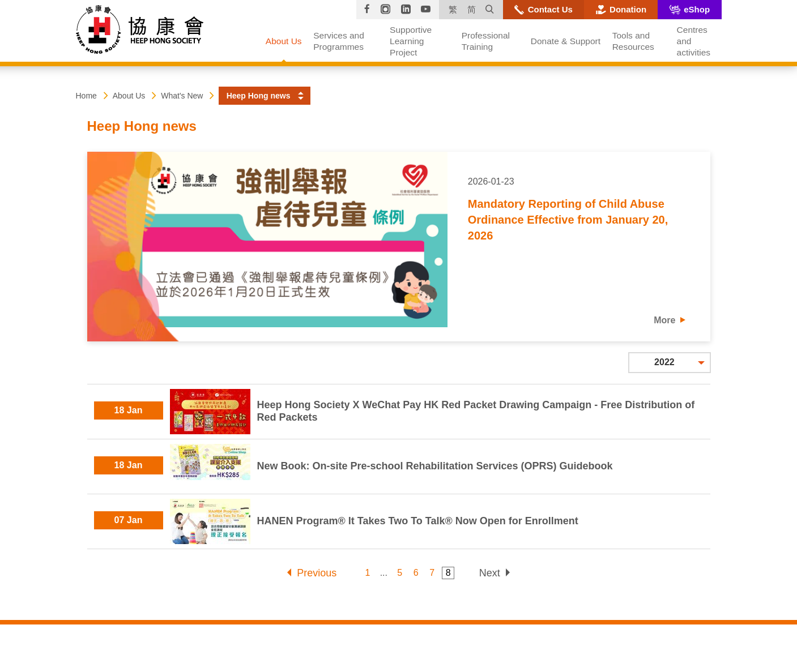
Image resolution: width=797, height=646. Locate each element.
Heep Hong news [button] (259, 95)
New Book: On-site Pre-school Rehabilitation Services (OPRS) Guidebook (435, 466)
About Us (129, 95)
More (664, 320)
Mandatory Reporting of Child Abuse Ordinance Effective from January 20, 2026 (568, 220)
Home (86, 95)
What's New (182, 95)
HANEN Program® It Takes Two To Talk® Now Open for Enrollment (417, 521)
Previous (316, 573)
